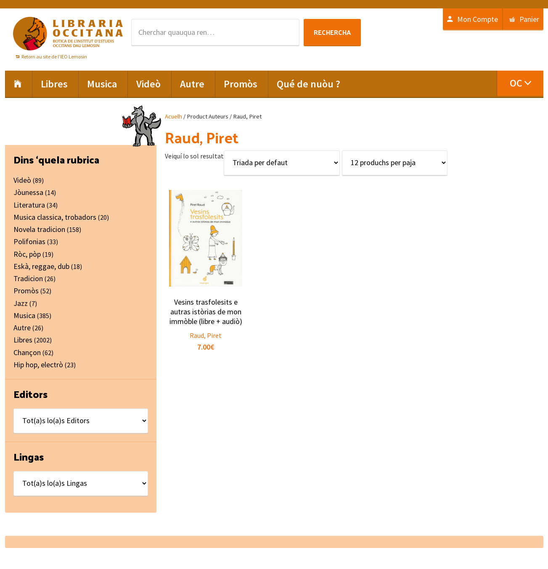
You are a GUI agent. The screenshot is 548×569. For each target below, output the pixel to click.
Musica (24, 315)
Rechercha (332, 32)
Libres (22, 340)
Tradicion (28, 278)
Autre (22, 327)
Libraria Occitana (68, 33)
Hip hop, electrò (38, 364)
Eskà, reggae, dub (41, 266)
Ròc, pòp (27, 254)
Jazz (20, 303)
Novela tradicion (39, 229)
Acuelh (173, 116)
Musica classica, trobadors (54, 217)
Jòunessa (28, 192)
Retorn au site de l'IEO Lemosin (54, 56)
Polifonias (29, 241)
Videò (22, 180)
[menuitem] (520, 83)
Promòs (26, 290)
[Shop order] (282, 162)
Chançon (27, 352)
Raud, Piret (206, 335)
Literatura (29, 205)
